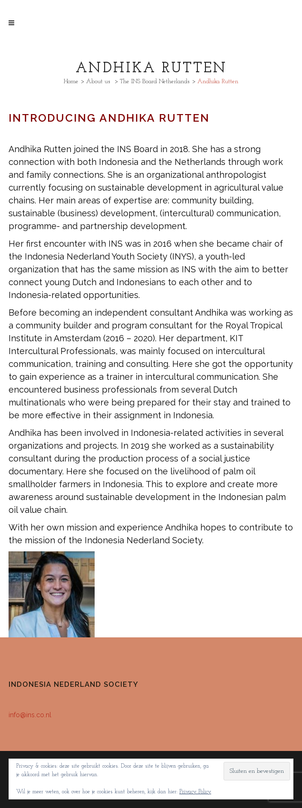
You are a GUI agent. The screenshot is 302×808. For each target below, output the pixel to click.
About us (98, 81)
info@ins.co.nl (30, 715)
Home (71, 81)
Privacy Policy (195, 792)
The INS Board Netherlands (155, 81)
